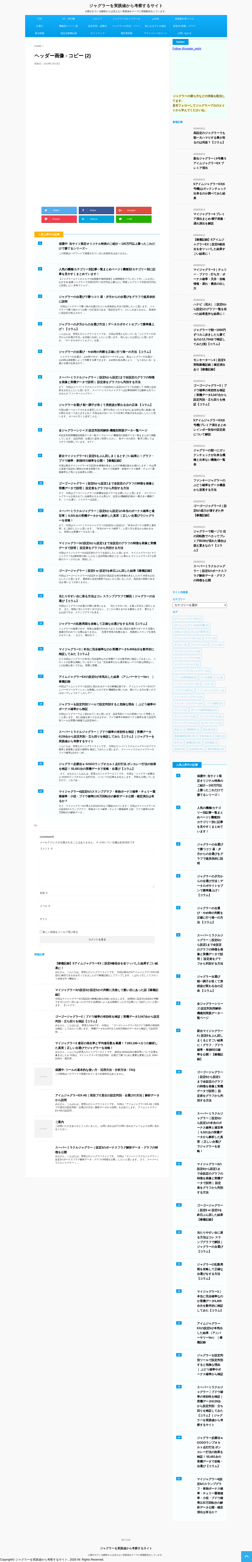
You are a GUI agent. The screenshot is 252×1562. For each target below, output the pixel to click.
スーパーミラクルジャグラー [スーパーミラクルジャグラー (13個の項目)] (192, 670)
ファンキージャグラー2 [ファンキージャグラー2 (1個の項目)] (188, 697)
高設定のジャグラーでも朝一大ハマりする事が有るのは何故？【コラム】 (209, 137)
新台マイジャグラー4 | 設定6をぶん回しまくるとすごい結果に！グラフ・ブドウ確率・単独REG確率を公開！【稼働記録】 (210, 1045)
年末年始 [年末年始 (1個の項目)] (206, 736)
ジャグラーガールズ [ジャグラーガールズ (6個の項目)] (186, 664)
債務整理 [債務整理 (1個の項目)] (192, 729)
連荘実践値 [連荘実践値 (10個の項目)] (215, 749)
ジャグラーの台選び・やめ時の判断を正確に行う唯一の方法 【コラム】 (105, 351)
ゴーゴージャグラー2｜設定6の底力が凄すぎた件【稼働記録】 (210, 510)
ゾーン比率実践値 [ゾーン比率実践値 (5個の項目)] (185, 677)
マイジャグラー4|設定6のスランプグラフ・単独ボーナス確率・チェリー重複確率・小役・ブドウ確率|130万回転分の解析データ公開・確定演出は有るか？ (107, 796)
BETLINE (125, 1540)
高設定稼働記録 (68, 33)
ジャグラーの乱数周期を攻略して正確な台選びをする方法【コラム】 (104, 623)
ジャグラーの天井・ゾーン (126, 26)
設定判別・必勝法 (97, 26)
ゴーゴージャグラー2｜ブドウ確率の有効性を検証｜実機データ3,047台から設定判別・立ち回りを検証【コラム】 (210, 395)
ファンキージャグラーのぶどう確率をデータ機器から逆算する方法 (209, 485)
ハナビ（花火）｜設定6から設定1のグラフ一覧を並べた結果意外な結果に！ (210, 309)
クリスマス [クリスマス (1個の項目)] (198, 644)
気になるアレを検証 (155, 26)
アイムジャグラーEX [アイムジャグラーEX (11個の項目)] (187, 638)
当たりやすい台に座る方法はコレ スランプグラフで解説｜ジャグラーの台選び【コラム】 (210, 1242)
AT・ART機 (68, 18)
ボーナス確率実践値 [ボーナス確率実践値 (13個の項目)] (204, 710)
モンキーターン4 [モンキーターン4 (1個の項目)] (211, 723)
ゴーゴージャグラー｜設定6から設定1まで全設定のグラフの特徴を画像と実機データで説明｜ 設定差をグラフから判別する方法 (210, 1086)
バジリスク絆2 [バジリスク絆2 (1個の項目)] (183, 690)
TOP (39, 18)
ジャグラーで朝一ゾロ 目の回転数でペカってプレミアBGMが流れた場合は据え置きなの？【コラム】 (209, 541)
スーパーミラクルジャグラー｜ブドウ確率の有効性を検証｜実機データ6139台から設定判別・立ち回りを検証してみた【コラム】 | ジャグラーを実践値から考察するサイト (106, 736)
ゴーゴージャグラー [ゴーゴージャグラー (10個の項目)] (187, 651)
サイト (43, 919)
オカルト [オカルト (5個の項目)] (180, 644)
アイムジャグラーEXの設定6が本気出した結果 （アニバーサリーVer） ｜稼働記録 (210, 1333)
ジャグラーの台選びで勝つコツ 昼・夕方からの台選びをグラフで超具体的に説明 (210, 854)
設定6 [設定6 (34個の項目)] (179, 749)
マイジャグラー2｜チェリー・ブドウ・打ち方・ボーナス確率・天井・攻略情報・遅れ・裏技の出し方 (210, 279)
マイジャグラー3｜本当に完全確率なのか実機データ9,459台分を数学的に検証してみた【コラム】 (210, 1301)
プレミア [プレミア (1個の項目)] (180, 710)
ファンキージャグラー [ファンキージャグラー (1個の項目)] (210, 690)
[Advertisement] (97, 162)
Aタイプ (97, 18)
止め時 (155, 18)
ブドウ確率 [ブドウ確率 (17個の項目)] (215, 703)
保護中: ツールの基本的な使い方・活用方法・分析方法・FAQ (95, 1069)
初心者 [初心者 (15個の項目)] (209, 729)
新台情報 (39, 33)
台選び (39, 26)
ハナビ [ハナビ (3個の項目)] (208, 684)
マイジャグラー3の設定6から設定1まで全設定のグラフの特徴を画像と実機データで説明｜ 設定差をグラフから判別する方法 (210, 1178)
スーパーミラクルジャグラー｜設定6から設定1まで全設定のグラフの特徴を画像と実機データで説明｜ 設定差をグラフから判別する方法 (210, 949)
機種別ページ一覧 (68, 26)
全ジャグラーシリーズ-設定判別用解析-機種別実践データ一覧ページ (103, 430)
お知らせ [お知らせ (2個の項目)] (180, 631)
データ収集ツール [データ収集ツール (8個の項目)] (211, 677)
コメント (46, 848)
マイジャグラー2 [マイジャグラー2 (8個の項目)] (185, 716)
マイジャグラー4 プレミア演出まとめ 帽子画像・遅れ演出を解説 (209, 219)
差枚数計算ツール (184, 18)
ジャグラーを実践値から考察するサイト (126, 5)
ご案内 (59, 1122)
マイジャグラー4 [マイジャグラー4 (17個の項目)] (185, 723)
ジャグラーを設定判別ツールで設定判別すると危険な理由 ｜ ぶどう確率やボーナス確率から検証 (210, 1365)
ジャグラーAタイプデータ (126, 18)
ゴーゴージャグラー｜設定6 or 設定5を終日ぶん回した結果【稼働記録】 (106, 570)
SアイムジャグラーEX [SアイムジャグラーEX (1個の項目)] (187, 618)
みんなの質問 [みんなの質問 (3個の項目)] (200, 631)
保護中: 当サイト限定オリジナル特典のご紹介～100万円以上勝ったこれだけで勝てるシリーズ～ (210, 785)
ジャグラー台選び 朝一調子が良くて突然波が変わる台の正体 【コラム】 (106, 404)
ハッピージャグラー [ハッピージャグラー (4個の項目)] (186, 684)
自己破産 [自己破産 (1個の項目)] (211, 742)
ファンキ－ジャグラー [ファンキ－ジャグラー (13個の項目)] (188, 703)
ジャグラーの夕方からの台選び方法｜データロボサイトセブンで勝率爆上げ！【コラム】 (210, 886)
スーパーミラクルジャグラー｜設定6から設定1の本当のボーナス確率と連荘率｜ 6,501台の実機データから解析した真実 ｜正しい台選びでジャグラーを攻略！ (107, 515)
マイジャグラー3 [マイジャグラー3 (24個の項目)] (211, 716)
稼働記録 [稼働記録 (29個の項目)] (193, 742)
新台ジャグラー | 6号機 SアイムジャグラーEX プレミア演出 (209, 163)
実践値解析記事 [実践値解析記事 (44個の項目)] (185, 736)
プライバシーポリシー (155, 33)
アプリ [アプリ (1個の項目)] (210, 638)
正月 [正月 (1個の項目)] (178, 742)
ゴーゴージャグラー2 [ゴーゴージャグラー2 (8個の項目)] (187, 657)
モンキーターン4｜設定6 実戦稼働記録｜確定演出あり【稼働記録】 (209, 364)
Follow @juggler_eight (187, 48)
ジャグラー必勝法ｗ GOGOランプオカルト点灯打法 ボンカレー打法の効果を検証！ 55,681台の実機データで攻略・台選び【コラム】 (210, 1452)
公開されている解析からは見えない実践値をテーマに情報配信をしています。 (126, 1555)
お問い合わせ (184, 33)
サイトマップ (97, 33)
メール (45, 905)
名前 (44, 892)
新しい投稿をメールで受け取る (60, 932)
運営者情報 (126, 33)
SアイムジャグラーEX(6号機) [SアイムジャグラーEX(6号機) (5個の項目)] (191, 625)
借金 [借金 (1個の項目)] (178, 729)
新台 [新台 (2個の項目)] (221, 736)
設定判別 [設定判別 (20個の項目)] (196, 749)
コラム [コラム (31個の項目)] (216, 644)
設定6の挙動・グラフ (184, 26)
